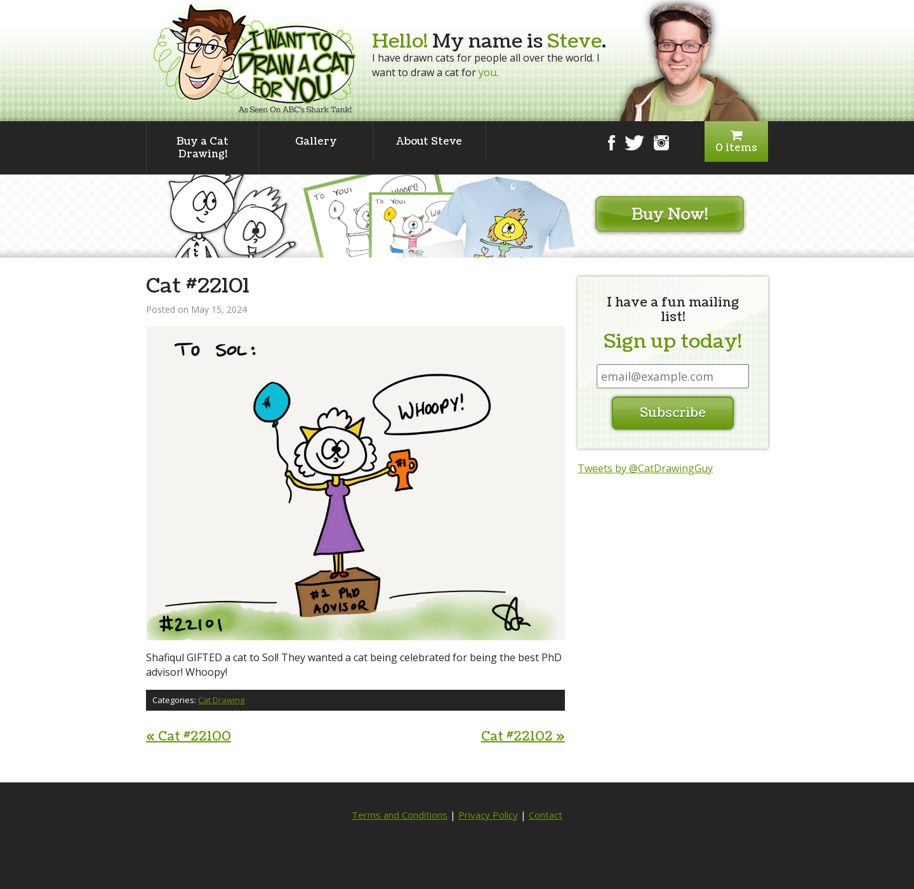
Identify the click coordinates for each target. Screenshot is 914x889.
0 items (736, 142)
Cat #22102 (523, 737)
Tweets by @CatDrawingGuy (645, 468)
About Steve (429, 141)
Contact (545, 814)
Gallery (316, 141)
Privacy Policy (488, 814)
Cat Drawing (221, 700)
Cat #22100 (188, 737)
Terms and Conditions (399, 814)
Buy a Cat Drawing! (202, 148)
